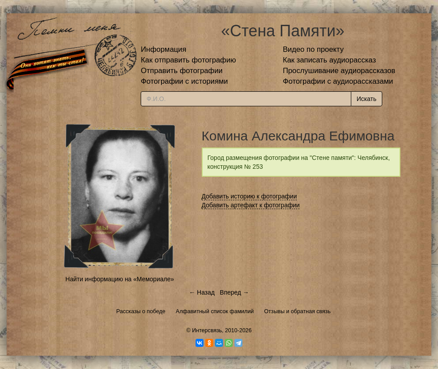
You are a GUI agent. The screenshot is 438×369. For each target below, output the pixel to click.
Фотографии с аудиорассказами (338, 81)
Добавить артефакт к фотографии (251, 205)
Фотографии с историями (184, 81)
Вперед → (234, 292)
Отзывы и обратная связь (297, 311)
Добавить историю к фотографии (249, 196)
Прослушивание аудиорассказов (339, 70)
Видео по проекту (313, 49)
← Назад (202, 292)
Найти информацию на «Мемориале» (119, 279)
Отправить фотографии (182, 70)
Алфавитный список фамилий (215, 311)
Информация (163, 49)
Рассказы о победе (140, 311)
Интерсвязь (207, 330)
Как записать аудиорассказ (329, 60)
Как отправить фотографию (188, 60)
